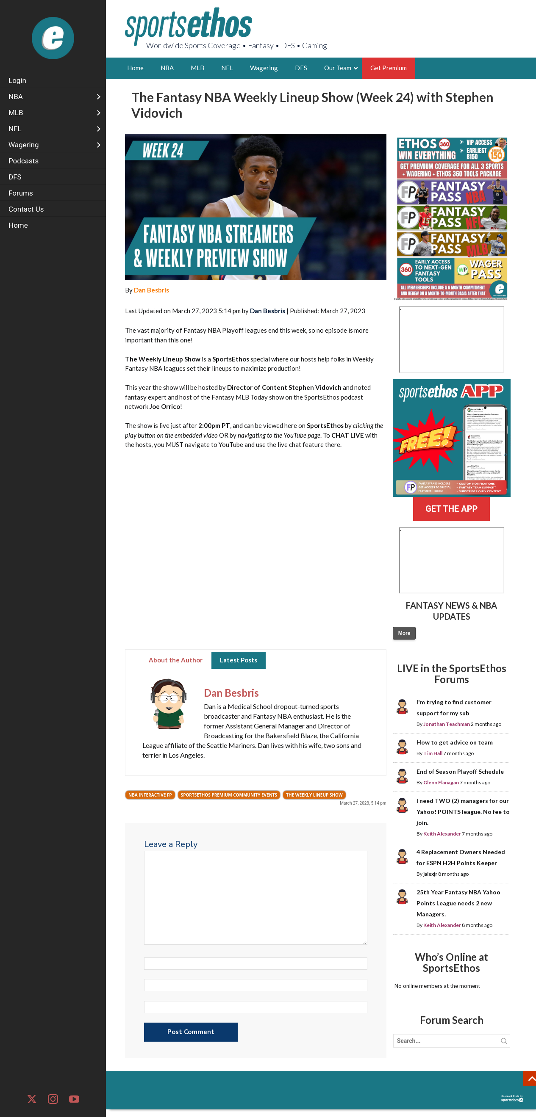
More (404, 633)
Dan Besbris (151, 290)
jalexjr (430, 874)
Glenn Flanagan (441, 782)
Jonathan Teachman (446, 724)
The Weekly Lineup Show (314, 795)
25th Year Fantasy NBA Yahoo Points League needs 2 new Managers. (458, 903)
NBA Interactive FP (150, 795)
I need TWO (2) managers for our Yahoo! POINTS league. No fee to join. (463, 811)
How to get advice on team (455, 742)
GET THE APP (451, 509)
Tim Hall (432, 753)
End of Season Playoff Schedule (460, 771)
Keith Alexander (442, 833)
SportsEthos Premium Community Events (229, 795)
